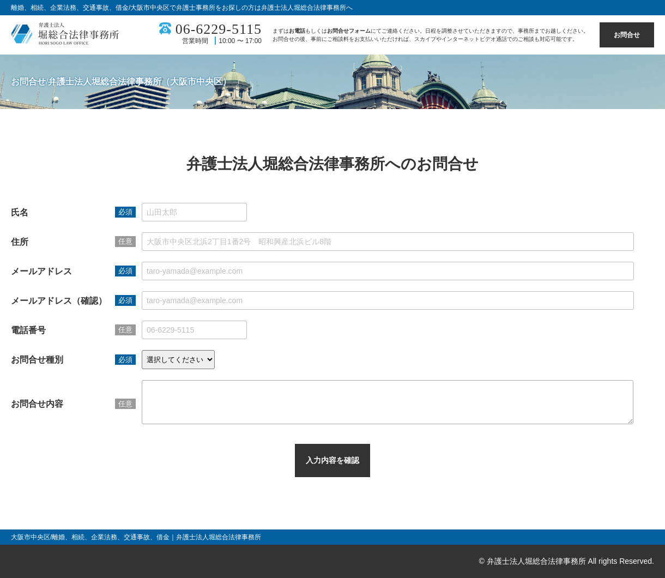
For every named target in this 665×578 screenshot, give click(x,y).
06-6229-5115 (219, 29)
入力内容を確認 (332, 468)
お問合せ (627, 35)
